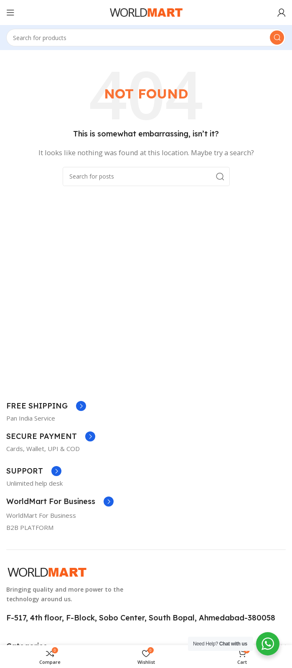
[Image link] (47, 571)
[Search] (146, 37)
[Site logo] (146, 12)
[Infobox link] (46, 406)
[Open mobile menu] (10, 12)
